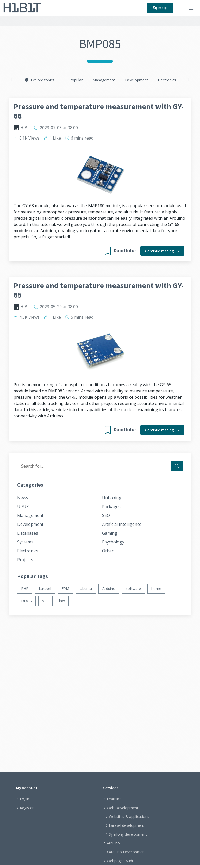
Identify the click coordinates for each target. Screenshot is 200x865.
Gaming (109, 533)
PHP (24, 588)
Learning (114, 799)
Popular (76, 79)
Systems (25, 542)
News (22, 498)
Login (24, 799)
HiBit (25, 128)
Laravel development (126, 825)
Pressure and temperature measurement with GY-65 (99, 290)
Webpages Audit (120, 861)
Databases (27, 533)
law (62, 600)
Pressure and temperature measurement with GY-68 (99, 111)
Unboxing (111, 498)
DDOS (26, 600)
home (156, 588)
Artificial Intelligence (121, 524)
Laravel (45, 588)
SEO (106, 515)
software (133, 588)
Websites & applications (129, 816)
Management (103, 79)
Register (27, 808)
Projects (25, 559)
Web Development (122, 808)
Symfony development (128, 834)
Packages (111, 506)
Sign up (160, 8)
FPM (65, 588)
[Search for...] (177, 466)
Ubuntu (86, 588)
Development (136, 79)
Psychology (113, 542)
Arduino (108, 588)
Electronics (167, 79)
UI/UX (23, 506)
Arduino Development (127, 852)
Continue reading (162, 250)
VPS (45, 600)
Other (108, 551)
